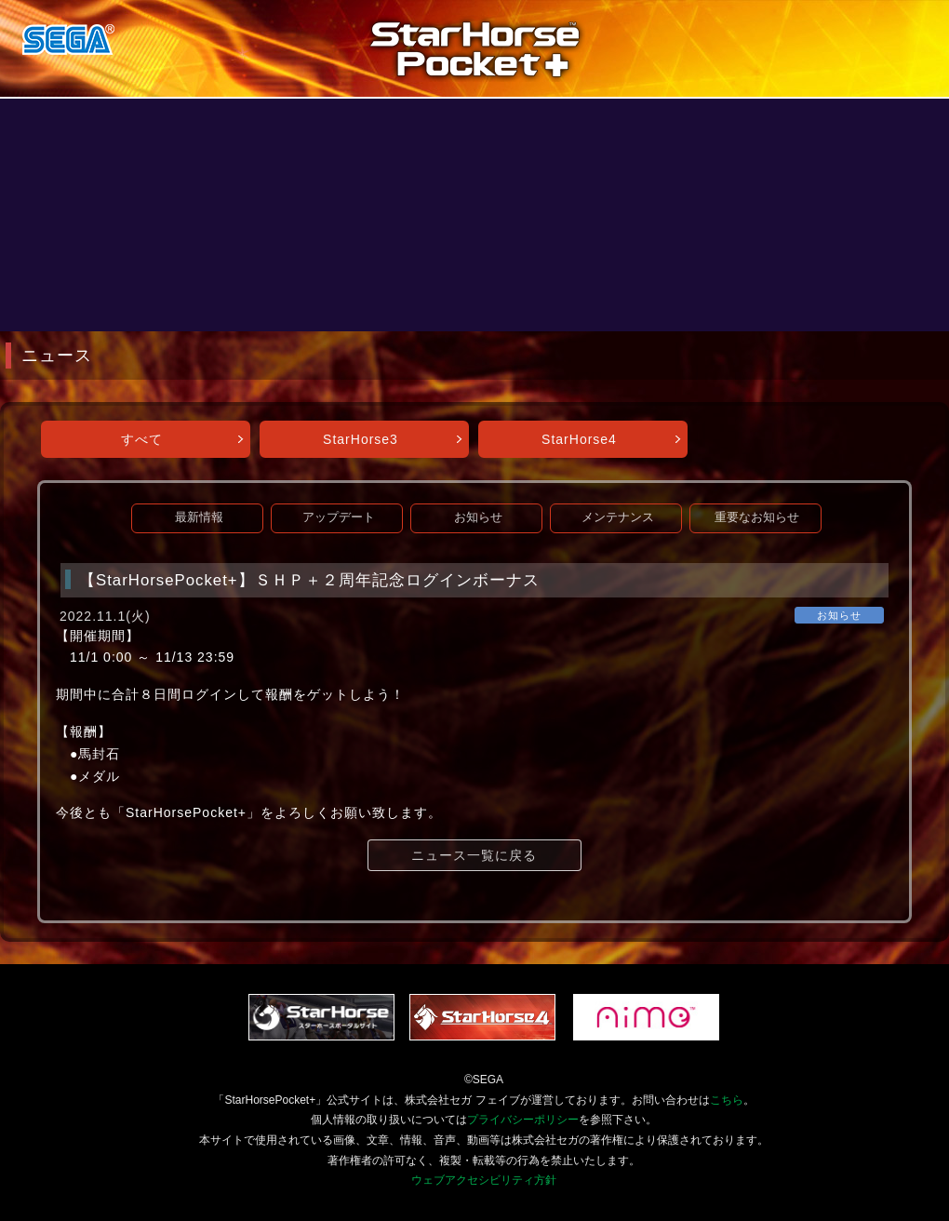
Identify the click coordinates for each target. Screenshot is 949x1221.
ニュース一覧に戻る (474, 855)
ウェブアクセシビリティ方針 (483, 1180)
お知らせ (478, 517)
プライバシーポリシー (523, 1119)
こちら (726, 1100)
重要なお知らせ (757, 517)
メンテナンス (617, 517)
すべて (142, 439)
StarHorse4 (579, 439)
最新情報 (199, 517)
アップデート (338, 517)
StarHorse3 (360, 439)
